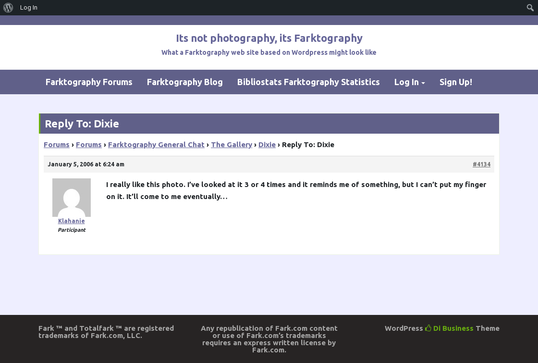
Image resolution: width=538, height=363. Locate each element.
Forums (57, 144)
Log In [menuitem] (28, 7)
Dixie (267, 144)
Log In (406, 82)
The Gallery (231, 144)
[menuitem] (8, 7)
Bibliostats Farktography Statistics (308, 82)
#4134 (481, 164)
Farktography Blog (185, 82)
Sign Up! (456, 82)
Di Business (449, 328)
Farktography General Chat (156, 144)
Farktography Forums (89, 82)
